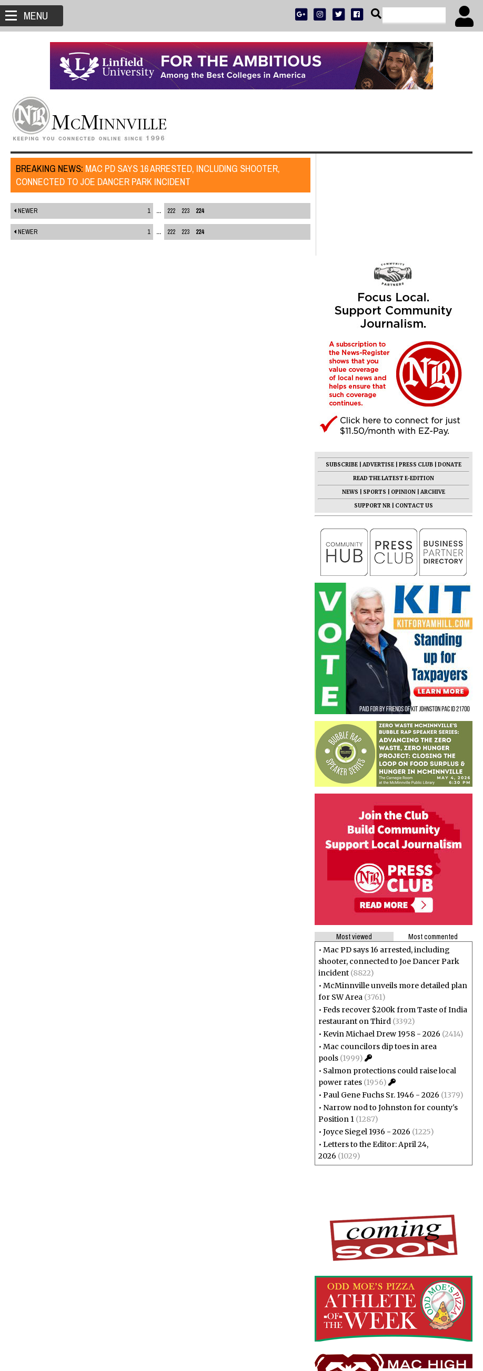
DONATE (449, 362)
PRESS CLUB (416, 362)
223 (182, 211)
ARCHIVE (432, 390)
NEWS (350, 390)
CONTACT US (414, 403)
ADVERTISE (378, 362)
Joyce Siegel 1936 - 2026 (366, 1029)
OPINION (403, 390)
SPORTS (374, 390)
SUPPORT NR (372, 403)
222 (168, 211)
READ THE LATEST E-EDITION (393, 376)
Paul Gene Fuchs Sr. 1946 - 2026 (381, 993)
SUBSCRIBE (342, 362)
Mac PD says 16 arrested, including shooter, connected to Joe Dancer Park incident (148, 175)
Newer (25, 211)
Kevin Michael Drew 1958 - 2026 (381, 932)
